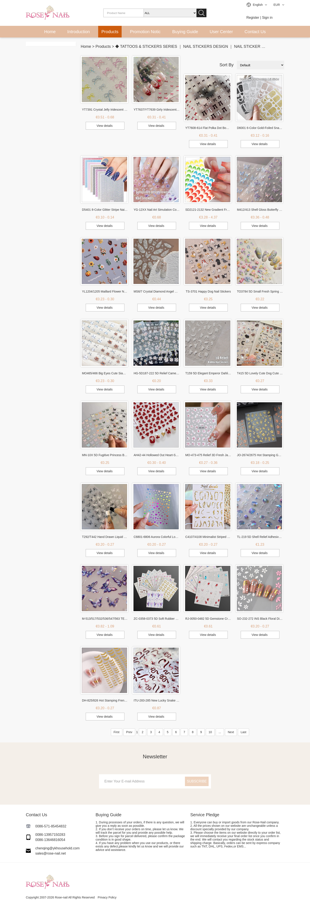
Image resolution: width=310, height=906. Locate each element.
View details (105, 125)
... (220, 732)
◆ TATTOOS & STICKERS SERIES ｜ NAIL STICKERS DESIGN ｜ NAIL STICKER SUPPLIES (198, 46)
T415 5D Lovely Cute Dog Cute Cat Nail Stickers (260, 373)
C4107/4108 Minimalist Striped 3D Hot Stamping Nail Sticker (208, 537)
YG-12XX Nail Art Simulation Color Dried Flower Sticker (157, 209)
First (116, 732)
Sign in (267, 17)
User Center (221, 31)
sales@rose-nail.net (50, 853)
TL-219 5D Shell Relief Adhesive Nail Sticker (260, 537)
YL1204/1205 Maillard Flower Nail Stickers (105, 291)
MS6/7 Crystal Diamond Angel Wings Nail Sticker (157, 291)
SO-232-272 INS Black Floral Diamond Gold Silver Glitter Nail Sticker (260, 618)
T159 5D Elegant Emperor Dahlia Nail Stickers (208, 373)
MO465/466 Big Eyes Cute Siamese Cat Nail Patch (105, 373)
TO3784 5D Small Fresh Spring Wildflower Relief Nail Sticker (260, 291)
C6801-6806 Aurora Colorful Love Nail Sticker (157, 537)
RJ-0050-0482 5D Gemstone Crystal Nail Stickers (208, 618)
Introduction (78, 31)
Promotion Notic (145, 31)
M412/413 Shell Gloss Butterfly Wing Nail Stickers (260, 209)
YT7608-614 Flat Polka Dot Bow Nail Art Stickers (208, 128)
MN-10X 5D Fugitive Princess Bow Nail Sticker (105, 455)
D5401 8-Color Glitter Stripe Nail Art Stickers (105, 209)
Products (109, 31)
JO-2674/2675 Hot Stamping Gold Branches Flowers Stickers (260, 455)
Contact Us (255, 31)
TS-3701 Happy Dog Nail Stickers (208, 291)
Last (243, 732)
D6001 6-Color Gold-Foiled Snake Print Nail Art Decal (260, 128)
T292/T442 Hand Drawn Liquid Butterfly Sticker (105, 537)
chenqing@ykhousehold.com (57, 848)
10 (210, 732)
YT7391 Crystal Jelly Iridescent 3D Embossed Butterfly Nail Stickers (105, 109)
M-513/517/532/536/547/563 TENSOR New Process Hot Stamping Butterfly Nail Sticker (105, 618)
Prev (129, 732)
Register (252, 17)
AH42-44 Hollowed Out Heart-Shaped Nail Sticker (157, 455)
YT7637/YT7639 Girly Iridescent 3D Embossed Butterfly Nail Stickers (157, 109)
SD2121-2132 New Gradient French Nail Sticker (208, 209)
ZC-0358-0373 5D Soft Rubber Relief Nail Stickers (157, 618)
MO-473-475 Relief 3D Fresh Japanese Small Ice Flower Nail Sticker (208, 455)
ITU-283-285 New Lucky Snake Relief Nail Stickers (157, 700)
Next (231, 732)
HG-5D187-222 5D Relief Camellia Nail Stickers (157, 373)
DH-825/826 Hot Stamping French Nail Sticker (105, 700)
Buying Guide (185, 31)
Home (50, 31)
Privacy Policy (107, 897)
